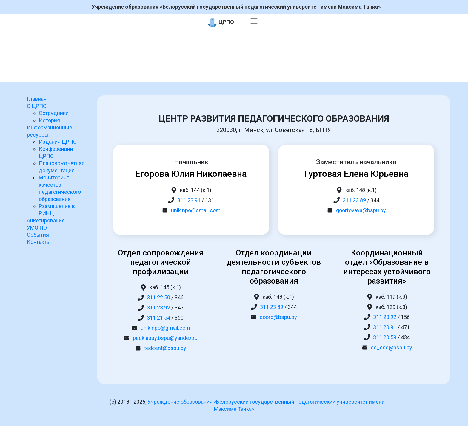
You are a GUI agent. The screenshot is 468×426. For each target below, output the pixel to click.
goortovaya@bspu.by (361, 210)
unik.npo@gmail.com (196, 210)
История (49, 120)
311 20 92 (384, 317)
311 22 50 (158, 297)
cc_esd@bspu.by (391, 347)
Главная (37, 99)
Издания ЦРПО (58, 142)
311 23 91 (189, 200)
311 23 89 (354, 200)
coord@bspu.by (278, 317)
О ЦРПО (37, 106)
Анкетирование (46, 220)
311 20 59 (384, 337)
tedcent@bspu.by (165, 348)
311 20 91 (384, 327)
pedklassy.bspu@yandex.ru (165, 338)
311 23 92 (158, 307)
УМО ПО (37, 227)
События (38, 235)
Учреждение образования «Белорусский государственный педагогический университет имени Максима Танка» (236, 7)
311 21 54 (158, 318)
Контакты (39, 242)
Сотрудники (54, 113)
